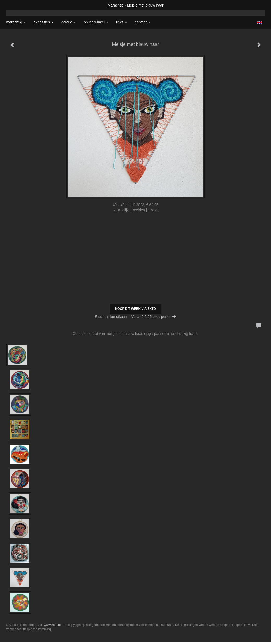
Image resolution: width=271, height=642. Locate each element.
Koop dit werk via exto (135, 309)
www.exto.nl (52, 625)
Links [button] (121, 22)
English (260, 22)
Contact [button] (142, 22)
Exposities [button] (43, 22)
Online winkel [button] (96, 22)
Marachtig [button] (16, 22)
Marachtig (115, 5)
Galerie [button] (68, 22)
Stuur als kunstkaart (135, 316)
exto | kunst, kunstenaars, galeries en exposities (21, 5)
